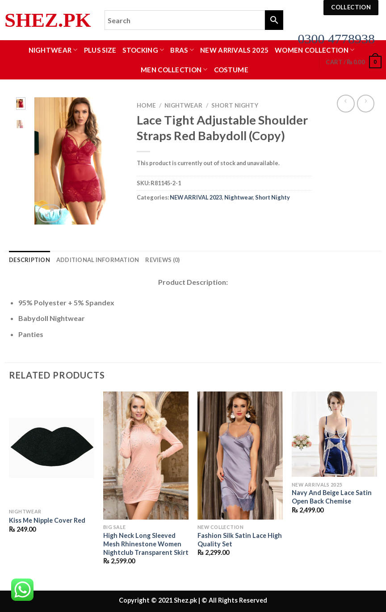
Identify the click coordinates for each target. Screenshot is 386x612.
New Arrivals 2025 (234, 50)
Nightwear (53, 50)
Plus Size (100, 50)
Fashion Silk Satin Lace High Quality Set (239, 540)
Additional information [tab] (97, 259)
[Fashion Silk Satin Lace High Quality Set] (240, 455)
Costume (231, 70)
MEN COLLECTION (174, 69)
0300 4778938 (336, 38)
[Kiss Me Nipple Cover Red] (51, 447)
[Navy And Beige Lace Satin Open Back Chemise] (334, 434)
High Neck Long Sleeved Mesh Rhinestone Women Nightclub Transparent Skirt (146, 544)
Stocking (143, 50)
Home (146, 105)
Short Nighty (234, 105)
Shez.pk (47, 20)
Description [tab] (29, 259)
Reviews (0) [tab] (162, 259)
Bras (182, 50)
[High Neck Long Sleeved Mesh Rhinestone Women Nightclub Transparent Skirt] (146, 455)
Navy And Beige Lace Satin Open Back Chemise (332, 497)
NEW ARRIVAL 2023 (196, 197)
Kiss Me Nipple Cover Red (47, 520)
